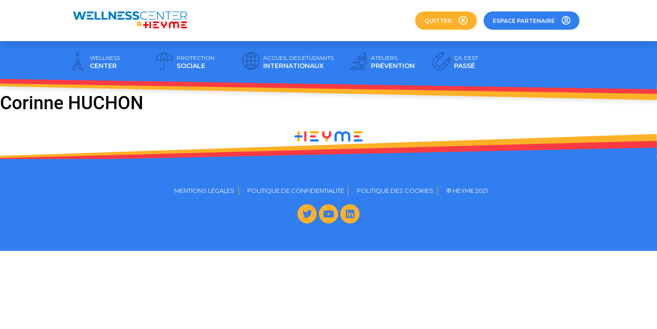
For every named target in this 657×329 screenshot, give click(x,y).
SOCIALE (195, 62)
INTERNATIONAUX (298, 62)
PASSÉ (466, 62)
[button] (446, 20)
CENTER (105, 62)
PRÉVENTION (393, 62)
